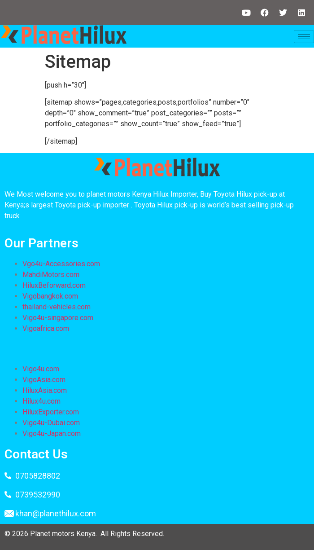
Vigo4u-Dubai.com (51, 422)
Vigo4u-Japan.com (51, 433)
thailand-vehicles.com (57, 307)
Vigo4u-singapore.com (57, 317)
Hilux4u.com (41, 401)
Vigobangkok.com (50, 296)
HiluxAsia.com (44, 390)
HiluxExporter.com (50, 412)
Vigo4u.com (40, 369)
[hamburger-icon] (304, 36)
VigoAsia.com (43, 379)
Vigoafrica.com (45, 328)
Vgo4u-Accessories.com (61, 264)
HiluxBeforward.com (54, 285)
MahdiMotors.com (50, 274)
